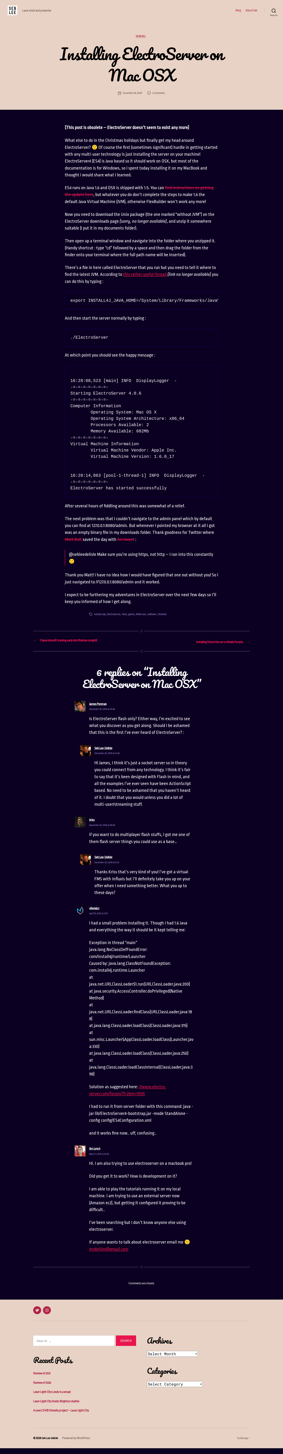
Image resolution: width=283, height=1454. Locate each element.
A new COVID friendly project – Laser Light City (65, 1416)
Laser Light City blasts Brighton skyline (59, 1407)
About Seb (251, 13)
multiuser (155, 620)
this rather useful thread (145, 280)
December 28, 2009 (132, 99)
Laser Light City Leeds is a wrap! (55, 1397)
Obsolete (166, 620)
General (141, 42)
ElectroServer (115, 620)
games (133, 620)
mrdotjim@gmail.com (108, 1254)
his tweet (125, 545)
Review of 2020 (43, 1388)
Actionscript (100, 620)
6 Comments (159, 99)
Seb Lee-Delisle (51, 1444)
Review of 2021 (43, 1379)
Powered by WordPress (78, 1444)
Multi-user (143, 620)
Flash (126, 620)
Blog (238, 13)
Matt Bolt (73, 545)
